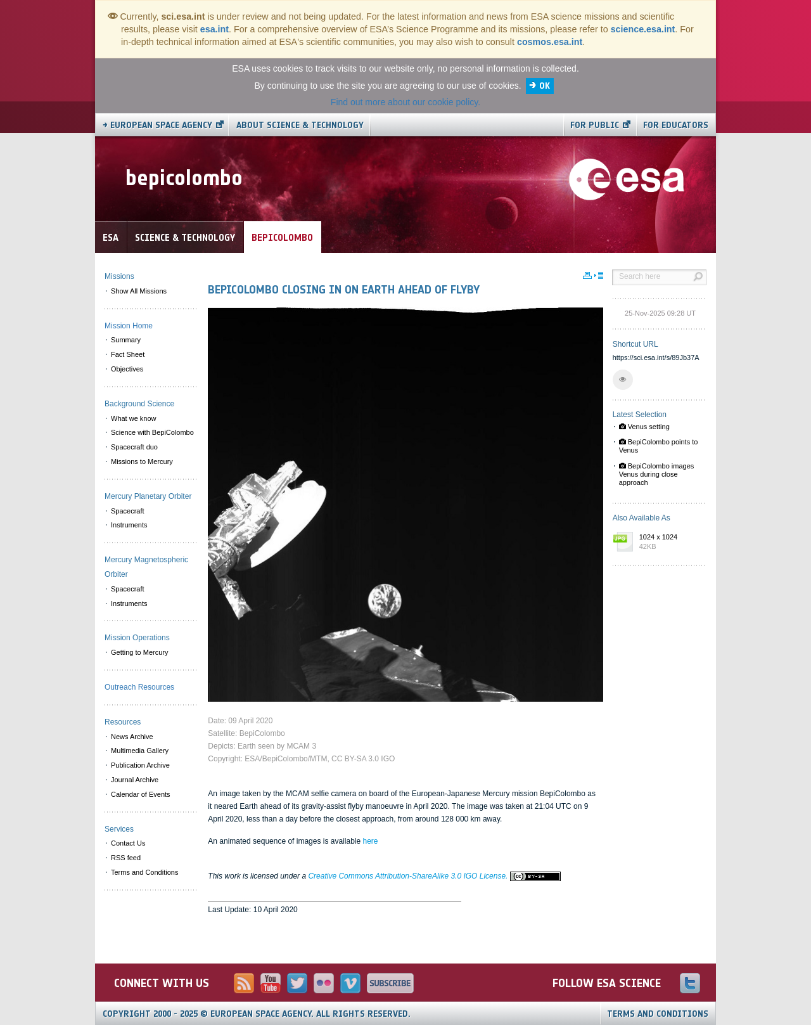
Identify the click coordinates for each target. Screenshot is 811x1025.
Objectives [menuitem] (127, 369)
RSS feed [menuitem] (126, 857)
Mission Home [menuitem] (129, 325)
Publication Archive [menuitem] (140, 765)
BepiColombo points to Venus (658, 446)
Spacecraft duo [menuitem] (134, 447)
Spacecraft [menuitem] (127, 511)
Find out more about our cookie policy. (405, 102)
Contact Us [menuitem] (128, 843)
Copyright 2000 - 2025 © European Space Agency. (257, 1014)
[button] (623, 380)
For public (594, 125)
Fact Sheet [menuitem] (127, 354)
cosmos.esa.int (549, 42)
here (370, 841)
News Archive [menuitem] (132, 736)
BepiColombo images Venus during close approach (656, 474)
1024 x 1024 (669, 542)
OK (544, 86)
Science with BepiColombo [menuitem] (152, 432)
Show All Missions (139, 291)
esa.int (214, 29)
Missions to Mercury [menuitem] (142, 461)
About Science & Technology (300, 125)
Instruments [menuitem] (129, 525)
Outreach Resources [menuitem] (139, 687)
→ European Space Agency (157, 125)
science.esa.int (643, 29)
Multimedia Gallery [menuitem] (140, 750)
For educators (675, 125)
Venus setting (644, 426)
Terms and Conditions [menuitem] (144, 872)
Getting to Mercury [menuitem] (139, 652)
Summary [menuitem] (126, 340)
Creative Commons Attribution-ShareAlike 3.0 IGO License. (434, 876)
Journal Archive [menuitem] (134, 779)
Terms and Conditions (657, 1014)
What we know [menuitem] (133, 418)
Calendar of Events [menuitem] (140, 794)
